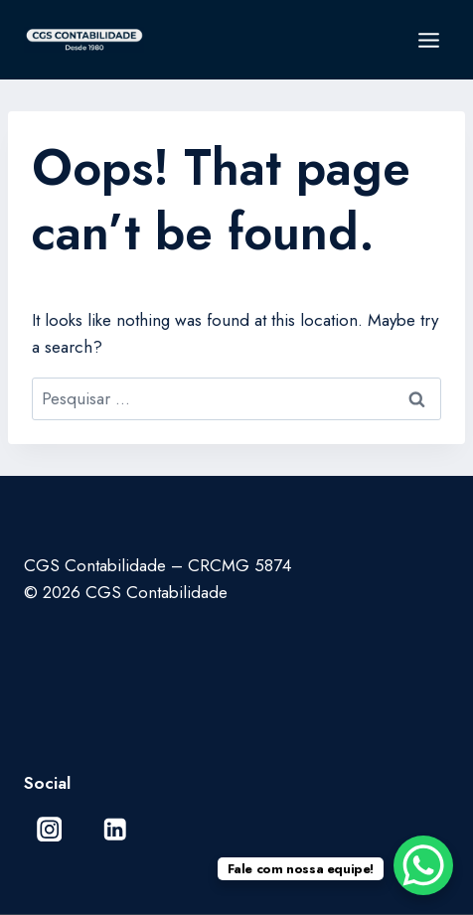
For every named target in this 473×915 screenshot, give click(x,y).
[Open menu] (428, 40)
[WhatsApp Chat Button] (423, 865)
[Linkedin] (114, 829)
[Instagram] (49, 829)
